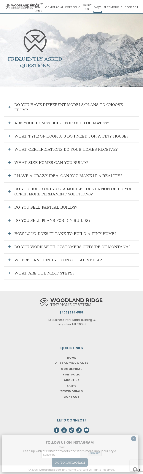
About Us (87, 7)
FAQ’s (98, 7)
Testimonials (113, 7)
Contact (131, 7)
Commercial (54, 7)
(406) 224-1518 (71, 312)
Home (26, 7)
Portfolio (73, 7)
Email (61, 447)
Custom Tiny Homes (37, 7)
